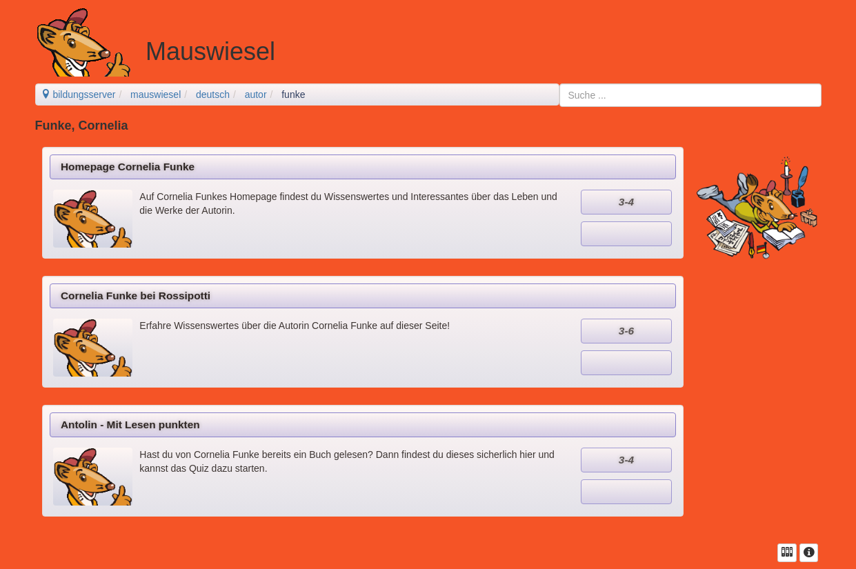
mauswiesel (155, 94)
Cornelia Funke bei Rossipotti (135, 295)
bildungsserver (78, 94)
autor (256, 94)
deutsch (213, 94)
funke (293, 94)
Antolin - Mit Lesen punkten (130, 424)
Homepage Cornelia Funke (128, 166)
